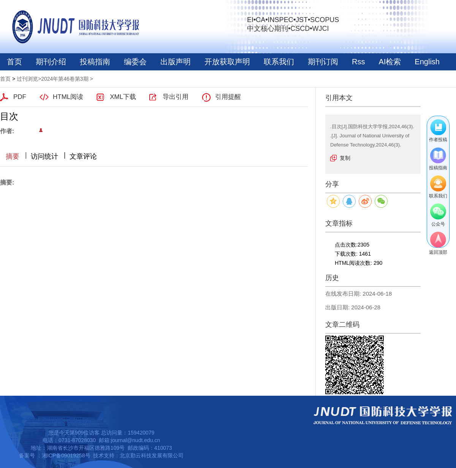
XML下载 (123, 96)
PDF (19, 96)
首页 (14, 61)
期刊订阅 (323, 61)
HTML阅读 (68, 96)
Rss (358, 61)
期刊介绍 (51, 61)
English (427, 61)
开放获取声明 (227, 61)
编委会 (135, 61)
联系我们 (279, 61)
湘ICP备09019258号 (66, 455)
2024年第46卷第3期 (65, 79)
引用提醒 (228, 96)
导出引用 (175, 96)
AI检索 (389, 61)
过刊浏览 (27, 79)
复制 (345, 158)
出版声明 (175, 61)
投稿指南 (95, 61)
